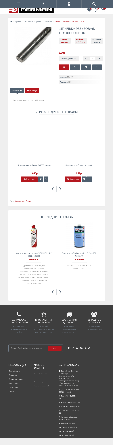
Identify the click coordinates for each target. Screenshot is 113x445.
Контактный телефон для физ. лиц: (68, 418)
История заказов (40, 378)
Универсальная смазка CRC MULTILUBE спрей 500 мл (34, 254)
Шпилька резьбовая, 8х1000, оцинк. (34, 165)
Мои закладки (39, 382)
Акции (11, 391)
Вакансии (13, 375)
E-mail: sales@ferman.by (69, 402)
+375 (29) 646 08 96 (67, 423)
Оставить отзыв (96, 40)
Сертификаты (14, 371)
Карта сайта (13, 383)
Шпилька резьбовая (23, 201)
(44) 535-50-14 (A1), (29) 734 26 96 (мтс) (69, 390)
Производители (15, 387)
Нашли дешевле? (68, 58)
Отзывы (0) (33, 90)
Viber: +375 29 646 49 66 (69, 406)
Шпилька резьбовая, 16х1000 (78, 165)
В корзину (29, 179)
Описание (17, 90)
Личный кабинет (40, 374)
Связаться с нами (16, 379)
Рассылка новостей (41, 386)
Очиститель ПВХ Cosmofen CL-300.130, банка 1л (79, 254)
